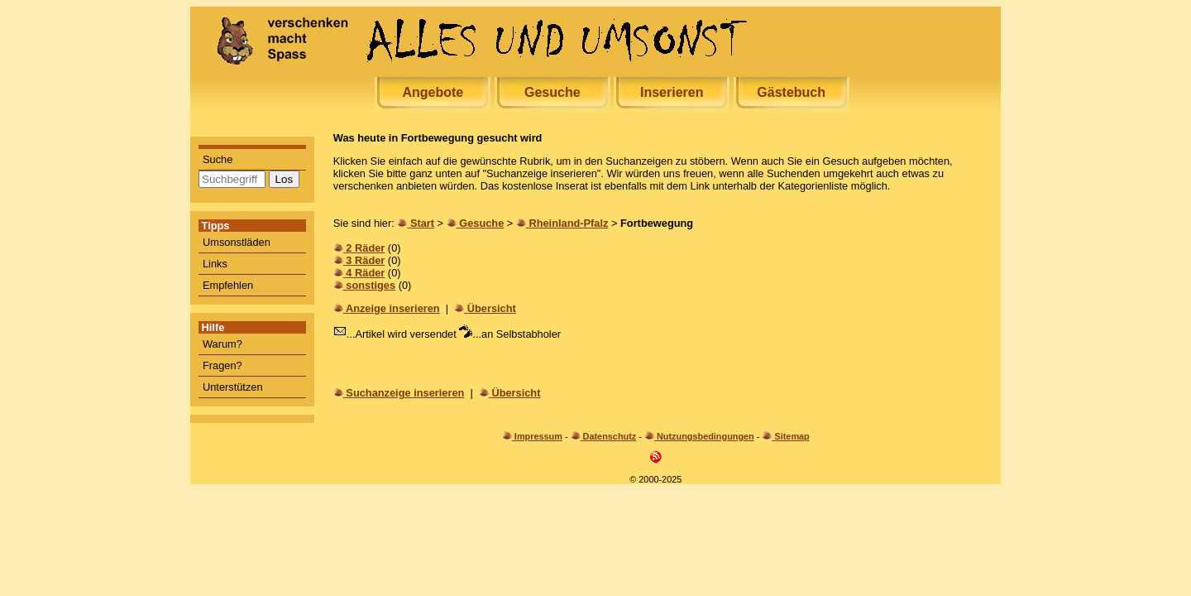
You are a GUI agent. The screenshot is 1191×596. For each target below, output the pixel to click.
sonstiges (370, 285)
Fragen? (222, 365)
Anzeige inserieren (393, 308)
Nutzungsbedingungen (705, 436)
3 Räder (365, 260)
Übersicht (491, 308)
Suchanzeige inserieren (405, 393)
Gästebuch (791, 92)
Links (215, 263)
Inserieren (671, 92)
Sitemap (791, 436)
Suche (217, 159)
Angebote (432, 92)
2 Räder (365, 248)
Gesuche (552, 92)
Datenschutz (610, 436)
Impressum (538, 436)
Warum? (222, 344)
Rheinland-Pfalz (568, 223)
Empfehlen (228, 285)
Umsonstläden (236, 242)
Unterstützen (233, 387)
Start (422, 223)
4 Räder (365, 273)
